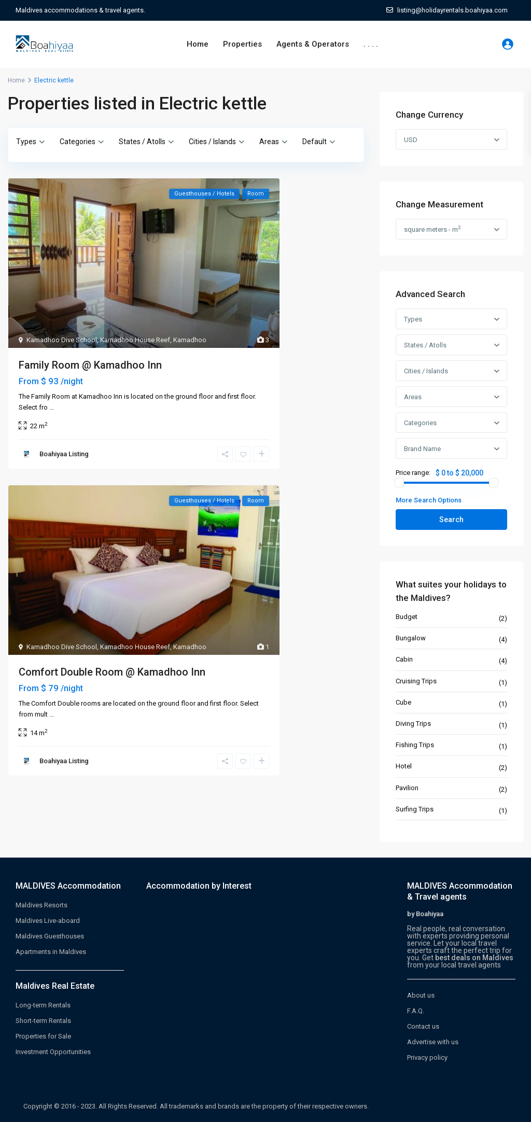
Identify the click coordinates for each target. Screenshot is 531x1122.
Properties (242, 44)
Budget (406, 617)
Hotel (404, 766)
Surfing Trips (415, 809)
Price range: (413, 472)
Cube (403, 702)
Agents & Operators (312, 44)
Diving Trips (413, 723)
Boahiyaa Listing (64, 454)
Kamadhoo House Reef (135, 340)
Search (451, 519)
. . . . (371, 44)
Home (197, 44)
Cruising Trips (416, 681)
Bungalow (411, 638)
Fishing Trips (415, 745)
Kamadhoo (189, 340)
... (51, 407)
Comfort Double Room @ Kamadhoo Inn (112, 672)
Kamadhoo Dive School (61, 340)
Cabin (404, 659)
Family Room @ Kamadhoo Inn (90, 365)
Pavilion (407, 788)
